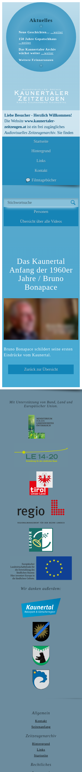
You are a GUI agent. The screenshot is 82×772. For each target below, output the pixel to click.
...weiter (57, 32)
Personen (41, 211)
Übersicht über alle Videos (41, 221)
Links (41, 161)
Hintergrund (41, 151)
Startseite (41, 141)
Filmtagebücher (44, 180)
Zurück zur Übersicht (41, 369)
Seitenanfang (41, 726)
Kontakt (41, 170)
